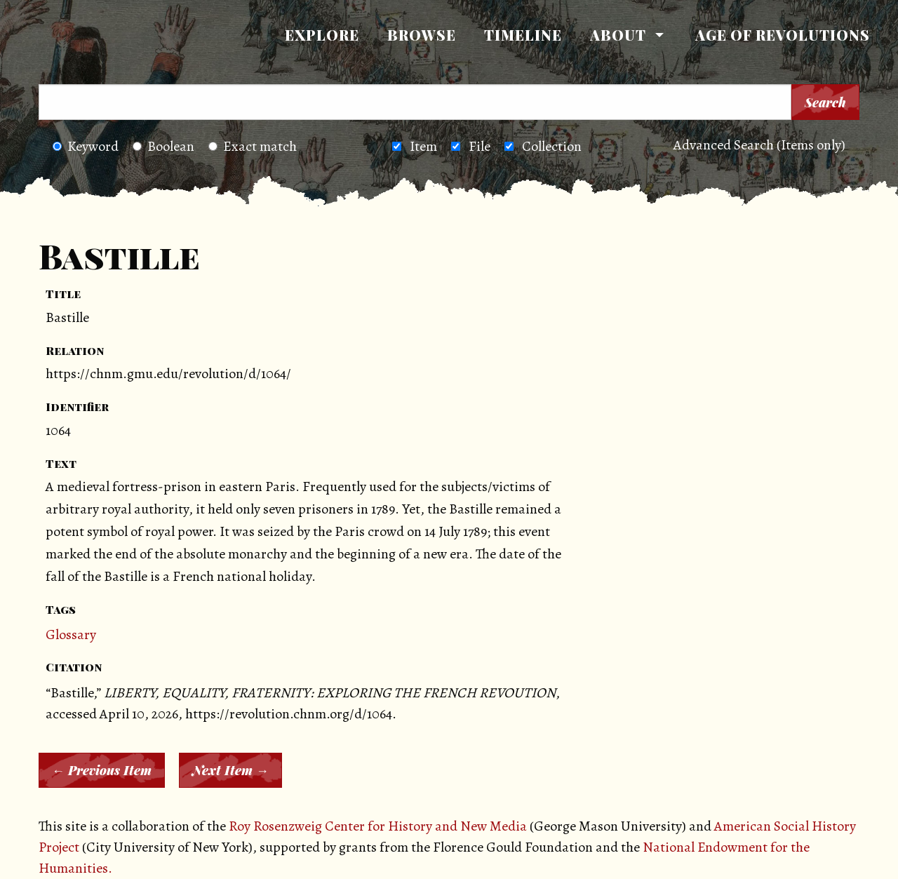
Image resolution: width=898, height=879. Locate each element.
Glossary (71, 634)
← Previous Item (102, 770)
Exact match (252, 146)
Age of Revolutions (782, 34)
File (479, 146)
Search (825, 102)
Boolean (163, 146)
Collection (552, 146)
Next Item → (230, 770)
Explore (322, 34)
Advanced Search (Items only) (759, 144)
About (618, 34)
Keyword (86, 146)
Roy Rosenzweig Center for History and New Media (378, 826)
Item (423, 146)
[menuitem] (322, 35)
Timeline (523, 34)
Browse (421, 34)
